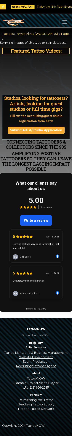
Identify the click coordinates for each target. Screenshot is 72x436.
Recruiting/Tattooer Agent (36, 366)
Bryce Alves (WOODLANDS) (37, 34)
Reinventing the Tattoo (36, 400)
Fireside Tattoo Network (36, 409)
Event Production (36, 361)
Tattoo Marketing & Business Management (36, 353)
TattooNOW (36, 378)
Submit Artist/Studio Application (36, 130)
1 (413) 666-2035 (36, 387)
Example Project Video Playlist (36, 383)
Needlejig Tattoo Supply (36, 404)
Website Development (36, 357)
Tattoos (8, 34)
